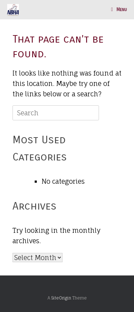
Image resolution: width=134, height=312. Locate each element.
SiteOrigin (61, 298)
